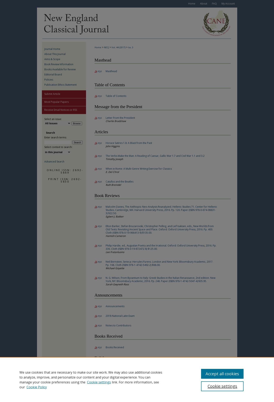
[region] (137, 379)
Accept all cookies (222, 373)
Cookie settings (99, 382)
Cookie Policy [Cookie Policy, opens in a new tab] (37, 387)
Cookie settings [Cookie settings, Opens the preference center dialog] (222, 386)
